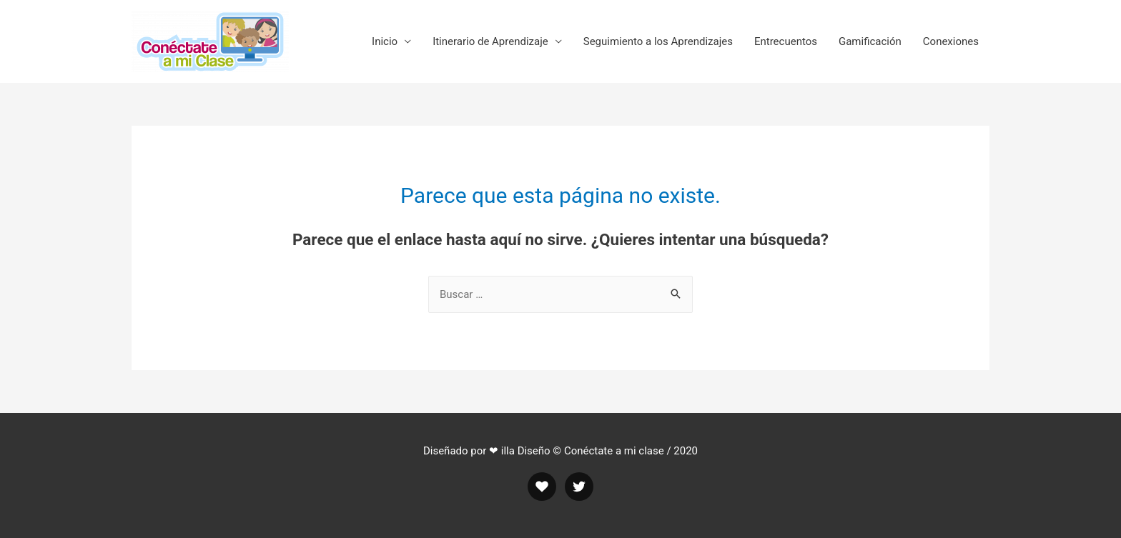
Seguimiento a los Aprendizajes (658, 41)
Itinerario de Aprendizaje (490, 41)
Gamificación (870, 41)
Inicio (384, 41)
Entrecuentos (785, 41)
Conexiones (951, 41)
